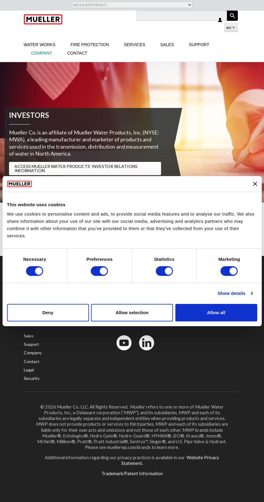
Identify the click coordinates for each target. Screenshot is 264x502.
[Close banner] (255, 184)
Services (134, 44)
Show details (232, 293)
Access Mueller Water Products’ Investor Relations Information (76, 168)
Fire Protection (89, 44)
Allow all (216, 312)
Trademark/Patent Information (132, 473)
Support (199, 44)
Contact (77, 53)
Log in (220, 20)
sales (167, 44)
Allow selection (132, 312)
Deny (48, 312)
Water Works (40, 44)
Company (41, 53)
